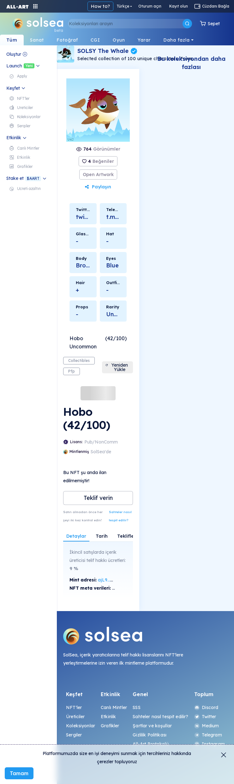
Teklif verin (98, 497)
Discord (206, 707)
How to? (100, 6)
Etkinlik (108, 716)
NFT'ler (74, 707)
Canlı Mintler (114, 707)
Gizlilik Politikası (149, 735)
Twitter (205, 716)
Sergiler (74, 735)
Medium (206, 726)
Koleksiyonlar (80, 726)
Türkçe (123, 6)
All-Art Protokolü (150, 744)
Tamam (19, 773)
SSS (136, 707)
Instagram (209, 744)
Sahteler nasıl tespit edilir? (120, 516)
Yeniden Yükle (116, 367)
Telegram (208, 735)
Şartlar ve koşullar (152, 726)
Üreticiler (75, 716)
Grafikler (110, 726)
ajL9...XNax (110, 580)
